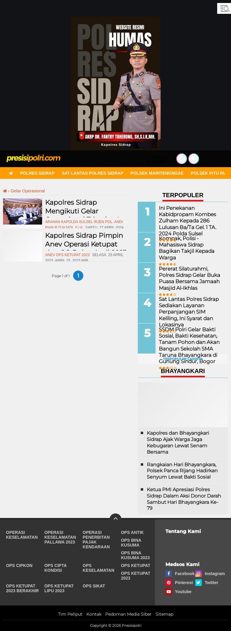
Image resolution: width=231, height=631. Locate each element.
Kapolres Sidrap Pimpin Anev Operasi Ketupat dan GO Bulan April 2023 (85, 244)
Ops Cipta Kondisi (55, 568)
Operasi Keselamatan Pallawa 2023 (60, 537)
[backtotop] (115, 519)
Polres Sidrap (37, 173)
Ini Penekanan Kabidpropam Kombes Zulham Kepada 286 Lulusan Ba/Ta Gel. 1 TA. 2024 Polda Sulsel (186, 220)
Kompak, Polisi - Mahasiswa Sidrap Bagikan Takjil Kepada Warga (190, 244)
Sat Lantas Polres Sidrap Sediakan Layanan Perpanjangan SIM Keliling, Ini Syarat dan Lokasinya (191, 308)
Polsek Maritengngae (157, 173)
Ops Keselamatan (98, 568)
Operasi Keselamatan (22, 535)
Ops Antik (132, 532)
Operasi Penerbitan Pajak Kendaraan (96, 539)
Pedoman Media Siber (128, 614)
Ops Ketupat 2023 (135, 575)
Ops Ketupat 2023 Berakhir (22, 588)
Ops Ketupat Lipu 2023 (59, 588)
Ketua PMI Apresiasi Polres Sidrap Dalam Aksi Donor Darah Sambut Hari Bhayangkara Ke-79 (184, 499)
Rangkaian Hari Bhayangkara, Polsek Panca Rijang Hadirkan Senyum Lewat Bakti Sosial (182, 471)
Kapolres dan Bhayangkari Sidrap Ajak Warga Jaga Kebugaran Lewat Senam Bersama (178, 442)
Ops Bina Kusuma (131, 542)
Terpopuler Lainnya (183, 359)
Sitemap (164, 614)
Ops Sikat (94, 586)
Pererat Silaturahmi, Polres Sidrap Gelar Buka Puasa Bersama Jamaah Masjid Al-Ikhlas (190, 278)
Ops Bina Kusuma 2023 (135, 555)
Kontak (93, 614)
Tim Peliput (70, 614)
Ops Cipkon (19, 565)
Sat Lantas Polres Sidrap (92, 173)
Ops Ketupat (135, 565)
